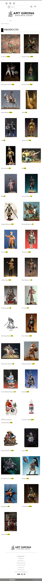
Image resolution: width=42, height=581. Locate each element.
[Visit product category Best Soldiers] (31, 326)
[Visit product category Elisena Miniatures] (31, 214)
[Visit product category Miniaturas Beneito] (31, 353)
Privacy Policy (21, 569)
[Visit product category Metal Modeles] (10, 102)
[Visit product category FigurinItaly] (10, 524)
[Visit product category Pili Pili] (31, 102)
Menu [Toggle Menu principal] (9, 20)
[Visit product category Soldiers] (31, 468)
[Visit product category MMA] (10, 186)
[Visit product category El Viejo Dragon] (10, 298)
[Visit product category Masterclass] (31, 130)
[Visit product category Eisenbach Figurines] (10, 353)
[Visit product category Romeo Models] (31, 74)
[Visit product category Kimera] (31, 440)
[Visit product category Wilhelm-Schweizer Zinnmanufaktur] (10, 411)
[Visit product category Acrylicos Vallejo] (31, 409)
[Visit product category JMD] (10, 130)
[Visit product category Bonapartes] (10, 496)
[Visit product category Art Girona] (10, 46)
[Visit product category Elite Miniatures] (31, 270)
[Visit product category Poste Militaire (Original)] (10, 381)
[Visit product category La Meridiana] (31, 496)
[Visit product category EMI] (31, 158)
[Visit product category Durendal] (31, 381)
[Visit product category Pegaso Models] (31, 46)
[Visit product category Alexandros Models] (10, 74)
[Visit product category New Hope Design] (10, 326)
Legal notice (21, 567)
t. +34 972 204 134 (21, 565)
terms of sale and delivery (21, 571)
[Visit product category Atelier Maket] (10, 270)
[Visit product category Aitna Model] (31, 242)
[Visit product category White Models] (10, 158)
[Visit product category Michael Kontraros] (10, 468)
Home (2, 23)
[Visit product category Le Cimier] (31, 298)
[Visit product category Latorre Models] (31, 186)
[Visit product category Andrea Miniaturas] (10, 440)
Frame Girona (29, 579)
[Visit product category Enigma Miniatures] (10, 214)
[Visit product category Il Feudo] (10, 242)
